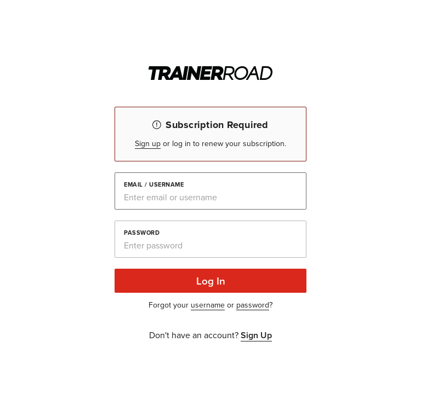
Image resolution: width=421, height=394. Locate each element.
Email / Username (154, 184)
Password (142, 232)
